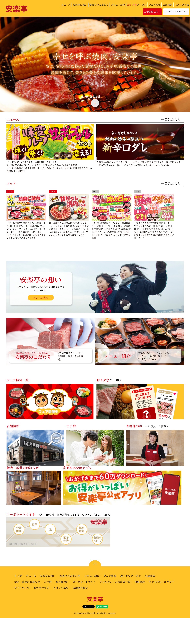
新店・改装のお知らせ (27, 581)
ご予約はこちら (152, 11)
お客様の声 (62, 581)
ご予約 (48, 581)
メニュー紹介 (118, 4)
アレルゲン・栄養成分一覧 (115, 581)
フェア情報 (155, 4)
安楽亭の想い (80, 4)
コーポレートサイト (84, 581)
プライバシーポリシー (161, 581)
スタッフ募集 (181, 4)
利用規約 (139, 581)
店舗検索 (167, 4)
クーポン (136, 4)
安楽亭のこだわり (99, 4)
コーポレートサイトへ (176, 11)
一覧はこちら (170, 119)
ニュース (66, 4)
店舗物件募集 (80, 587)
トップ (18, 575)
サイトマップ (21, 587)
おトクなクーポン (130, 575)
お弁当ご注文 (41, 587)
